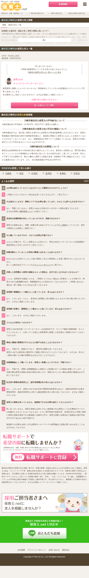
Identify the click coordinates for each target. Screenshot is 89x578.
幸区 (21, 173)
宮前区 (77, 173)
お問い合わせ (54, 550)
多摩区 (63, 173)
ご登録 (63, 225)
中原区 (34, 173)
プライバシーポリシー (42, 265)
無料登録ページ (26, 211)
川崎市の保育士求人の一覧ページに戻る (44, 72)
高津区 (48, 173)
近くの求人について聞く (44, 105)
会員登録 (63, 4)
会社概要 (21, 550)
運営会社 (66, 550)
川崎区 (8, 173)
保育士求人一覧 (14, 25)
